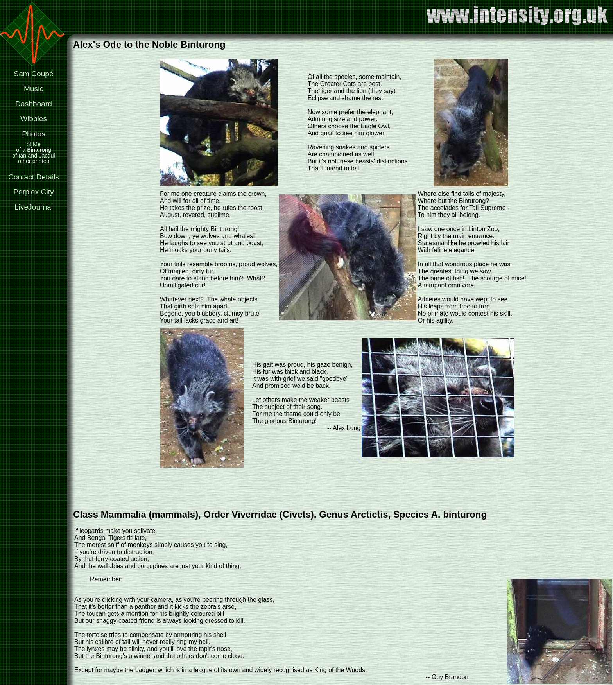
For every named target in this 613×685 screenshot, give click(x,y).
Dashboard (33, 104)
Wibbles (33, 119)
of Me (34, 144)
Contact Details (33, 177)
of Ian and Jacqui (33, 155)
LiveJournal (33, 207)
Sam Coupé (33, 74)
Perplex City (33, 192)
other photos (33, 161)
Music (33, 88)
